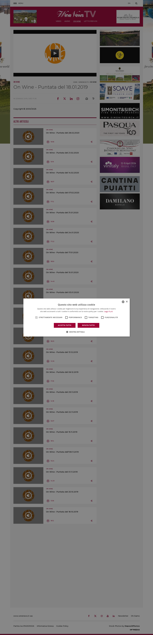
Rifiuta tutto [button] (88, 325)
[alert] (76, 317)
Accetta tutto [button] (64, 325)
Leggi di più (108, 311)
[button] (76, 332)
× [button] (127, 302)
